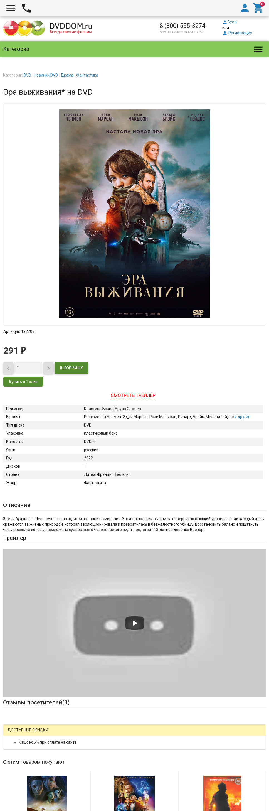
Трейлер (14, 538)
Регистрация (237, 33)
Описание (16, 505)
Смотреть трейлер (133, 395)
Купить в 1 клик (23, 381)
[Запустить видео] (134, 623)
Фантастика (87, 75)
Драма (67, 75)
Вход (229, 22)
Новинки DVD (46, 75)
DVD (27, 75)
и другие (242, 417)
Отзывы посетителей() (36, 702)
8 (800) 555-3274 (182, 25)
